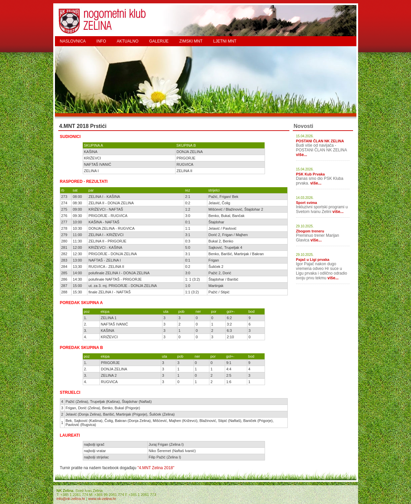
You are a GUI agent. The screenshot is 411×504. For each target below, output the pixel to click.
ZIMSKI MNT (190, 41)
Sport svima (306, 203)
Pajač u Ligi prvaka (313, 260)
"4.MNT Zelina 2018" (155, 467)
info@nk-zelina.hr (71, 499)
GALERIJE (158, 41)
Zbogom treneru (310, 231)
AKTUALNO (128, 41)
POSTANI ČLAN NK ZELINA (320, 141)
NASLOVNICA (73, 41)
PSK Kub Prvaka (310, 174)
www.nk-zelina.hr (102, 499)
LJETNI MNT (224, 41)
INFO (101, 41)
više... (301, 154)
